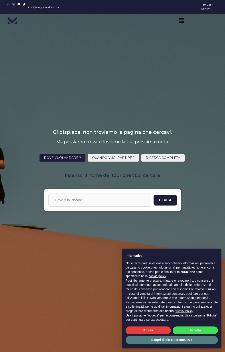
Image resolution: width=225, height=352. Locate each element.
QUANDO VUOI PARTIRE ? (113, 158)
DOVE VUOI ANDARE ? (62, 158)
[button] (181, 21)
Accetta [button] (195, 330)
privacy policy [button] (184, 311)
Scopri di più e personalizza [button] (171, 340)
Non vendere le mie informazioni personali (179, 298)
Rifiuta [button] (148, 330)
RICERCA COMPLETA (163, 158)
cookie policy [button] (157, 276)
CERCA (165, 200)
